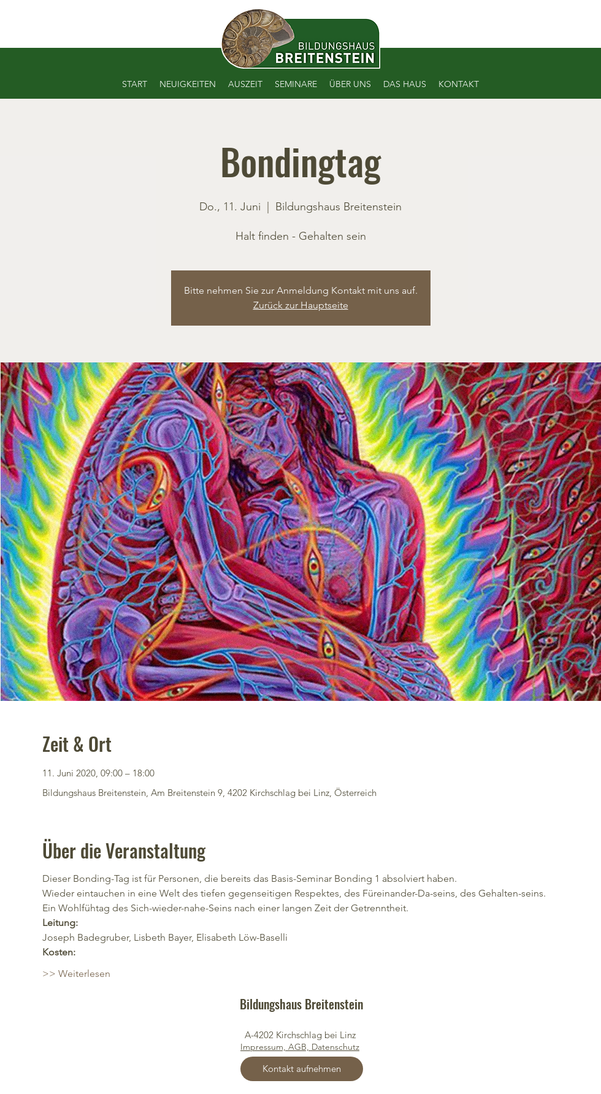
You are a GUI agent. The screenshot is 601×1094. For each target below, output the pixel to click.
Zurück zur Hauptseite (300, 305)
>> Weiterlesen (76, 973)
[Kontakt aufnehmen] (301, 1069)
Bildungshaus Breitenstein (301, 1004)
